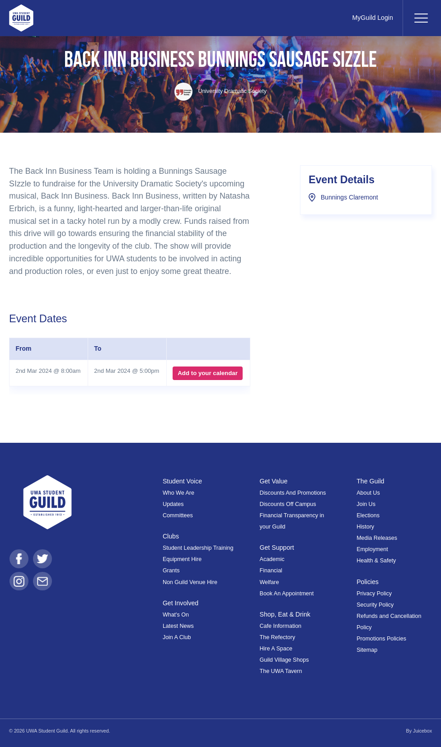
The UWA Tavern (281, 671)
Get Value (274, 481)
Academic (272, 559)
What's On (176, 615)
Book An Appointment (287, 593)
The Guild (371, 481)
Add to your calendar (207, 373)
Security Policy (375, 605)
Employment (372, 549)
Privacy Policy (374, 593)
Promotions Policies (381, 639)
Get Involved (181, 603)
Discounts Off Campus (288, 504)
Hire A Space (276, 648)
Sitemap (367, 650)
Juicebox (422, 730)
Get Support (277, 547)
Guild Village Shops (284, 660)
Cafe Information (281, 626)
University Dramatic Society (220, 91)
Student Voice (182, 481)
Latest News (178, 626)
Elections (368, 515)
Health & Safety (376, 560)
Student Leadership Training (198, 548)
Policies (368, 581)
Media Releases (377, 538)
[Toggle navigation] (421, 18)
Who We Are (178, 493)
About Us (368, 493)
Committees (178, 515)
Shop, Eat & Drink (285, 614)
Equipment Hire (182, 559)
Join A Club (177, 637)
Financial (271, 570)
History (365, 527)
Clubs (171, 536)
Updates (173, 504)
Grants (171, 570)
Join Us (366, 504)
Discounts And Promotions (293, 493)
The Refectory (278, 637)
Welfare (269, 582)
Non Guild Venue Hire (190, 582)
